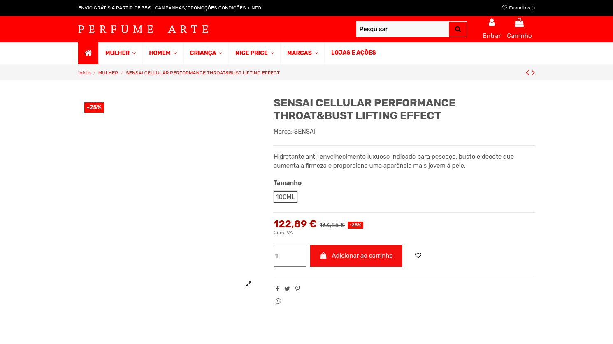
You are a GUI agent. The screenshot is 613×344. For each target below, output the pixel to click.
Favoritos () (518, 8)
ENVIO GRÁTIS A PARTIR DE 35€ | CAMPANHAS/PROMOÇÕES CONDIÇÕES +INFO (169, 8)
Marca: (283, 131)
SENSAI (305, 131)
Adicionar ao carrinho (356, 255)
